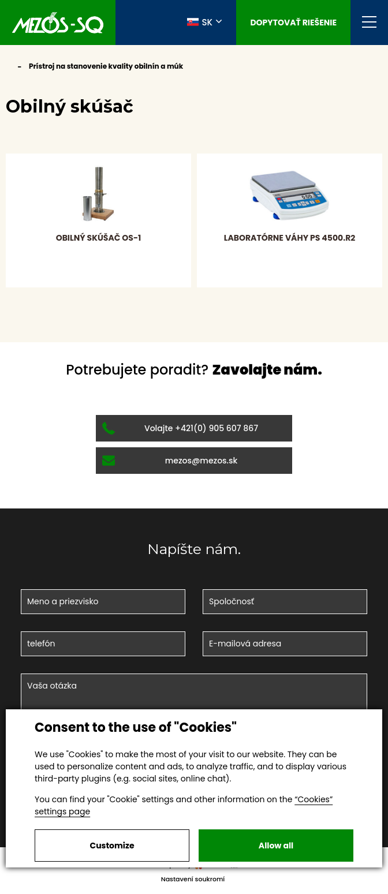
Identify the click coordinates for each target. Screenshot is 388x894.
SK (199, 22)
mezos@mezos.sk (169, 460)
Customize (111, 845)
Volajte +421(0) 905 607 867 (180, 428)
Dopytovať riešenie (293, 22)
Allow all (276, 845)
